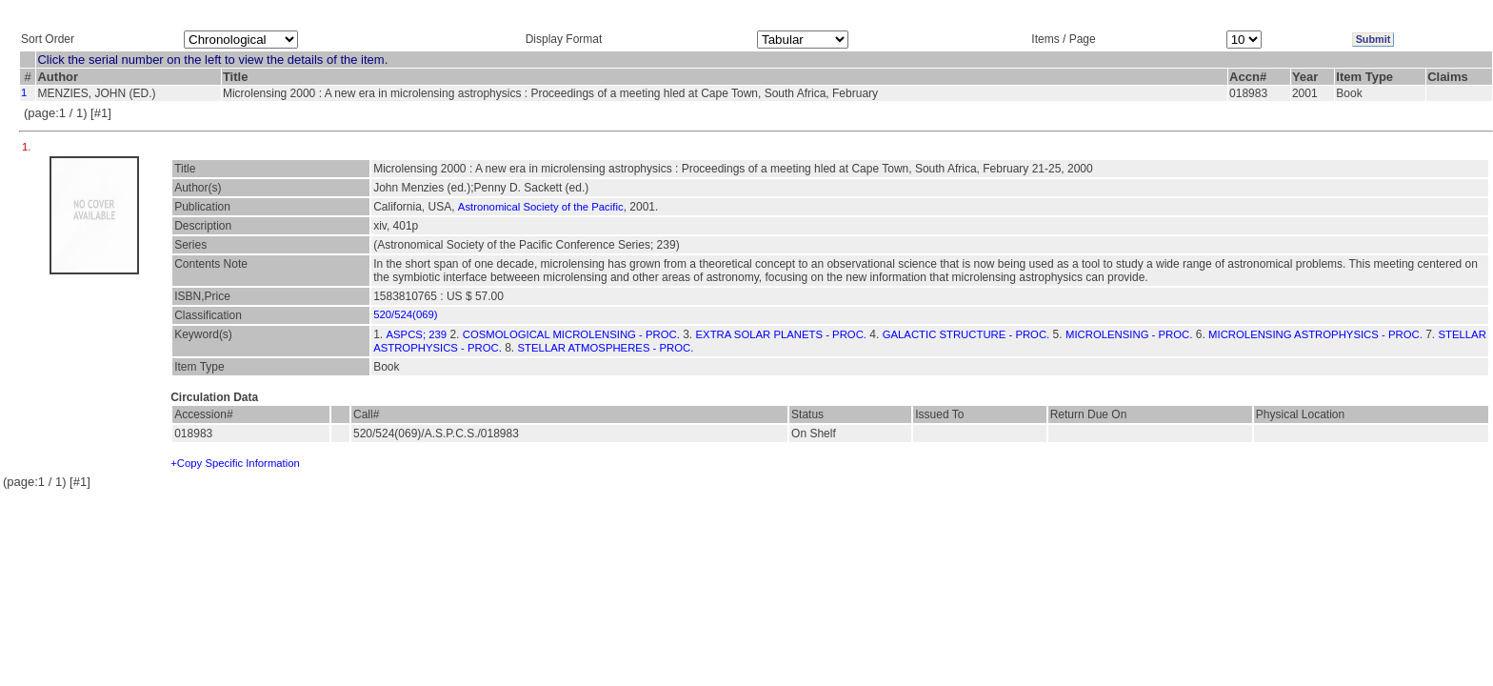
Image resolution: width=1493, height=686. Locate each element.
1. (28, 146)
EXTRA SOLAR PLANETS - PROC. (781, 334)
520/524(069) (405, 314)
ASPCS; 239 (417, 334)
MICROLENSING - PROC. (1128, 334)
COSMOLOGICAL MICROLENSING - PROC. (571, 334)
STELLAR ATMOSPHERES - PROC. (606, 347)
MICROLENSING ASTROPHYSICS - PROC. (1315, 334)
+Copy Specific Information (235, 463)
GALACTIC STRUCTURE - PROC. (966, 334)
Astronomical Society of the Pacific (541, 206)
